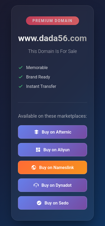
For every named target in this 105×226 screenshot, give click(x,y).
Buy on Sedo (52, 203)
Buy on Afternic (53, 132)
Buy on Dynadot (52, 185)
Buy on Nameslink (52, 167)
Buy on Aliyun (52, 149)
